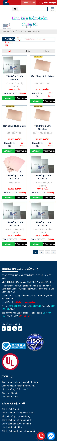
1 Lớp (27, 51)
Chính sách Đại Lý (10, 409)
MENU (53, 10)
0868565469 (35, 306)
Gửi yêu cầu (28, 3)
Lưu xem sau (8, 98)
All (9, 51)
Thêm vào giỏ (21, 98)
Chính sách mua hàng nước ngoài (18, 412)
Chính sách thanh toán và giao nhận (19, 431)
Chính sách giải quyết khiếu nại (16, 423)
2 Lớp (46, 51)
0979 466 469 (15, 306)
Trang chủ (5, 31)
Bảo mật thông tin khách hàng (16, 416)
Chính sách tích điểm (12, 427)
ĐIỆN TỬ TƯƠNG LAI (18, 31)
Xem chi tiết (8, 43)
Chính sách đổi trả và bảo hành (16, 420)
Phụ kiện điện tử (34, 31)
